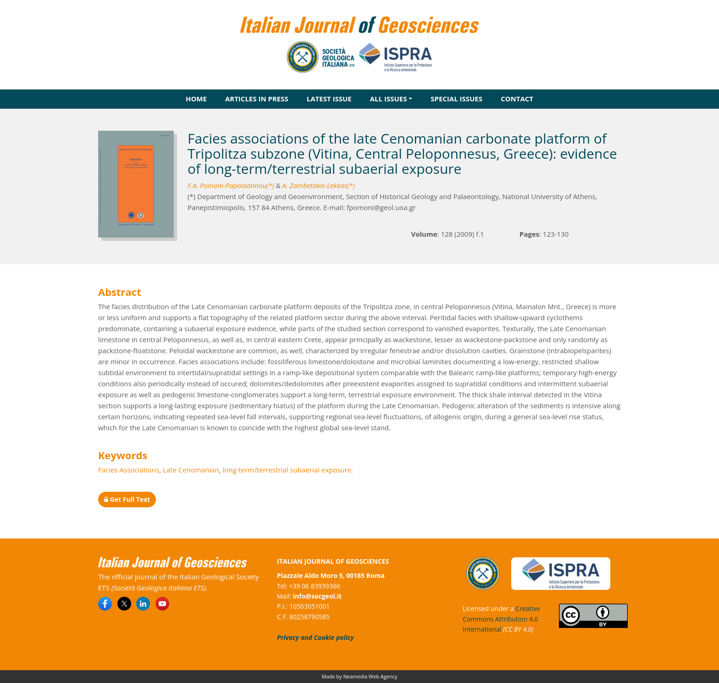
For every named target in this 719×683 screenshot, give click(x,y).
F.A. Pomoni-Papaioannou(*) (231, 185)
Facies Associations (128, 469)
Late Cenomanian (191, 469)
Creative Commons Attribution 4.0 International (501, 618)
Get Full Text (127, 499)
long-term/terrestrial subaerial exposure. (287, 469)
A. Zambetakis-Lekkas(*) (318, 185)
